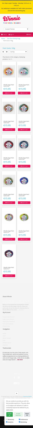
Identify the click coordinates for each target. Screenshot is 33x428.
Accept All (10, 414)
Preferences (23, 419)
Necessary (10, 419)
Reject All (27, 414)
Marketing (23, 422)
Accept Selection (18, 414)
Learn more (9, 410)
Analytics (9, 422)
